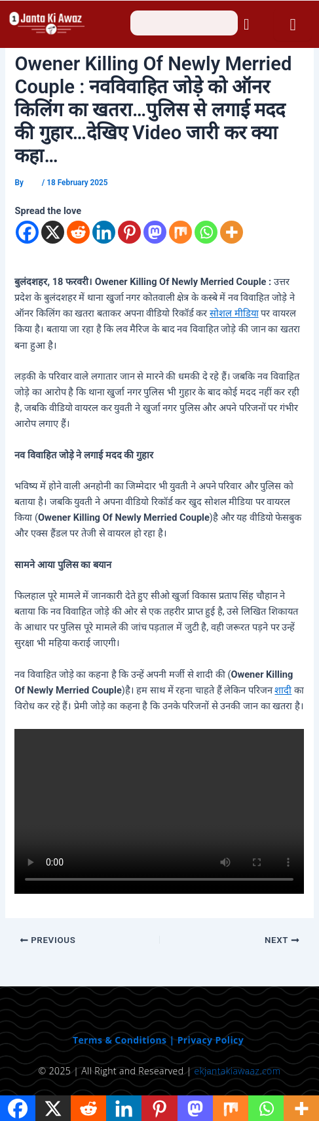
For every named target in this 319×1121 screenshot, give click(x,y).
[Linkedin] (103, 232)
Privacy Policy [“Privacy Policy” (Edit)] (211, 1040)
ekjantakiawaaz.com (237, 1071)
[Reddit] (78, 232)
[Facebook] (27, 232)
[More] (231, 232)
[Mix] (180, 232)
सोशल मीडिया (234, 313)
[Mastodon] (154, 232)
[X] (52, 232)
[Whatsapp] (206, 232)
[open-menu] (292, 25)
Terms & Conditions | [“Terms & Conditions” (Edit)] (125, 1040)
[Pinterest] (129, 232)
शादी (282, 690)
